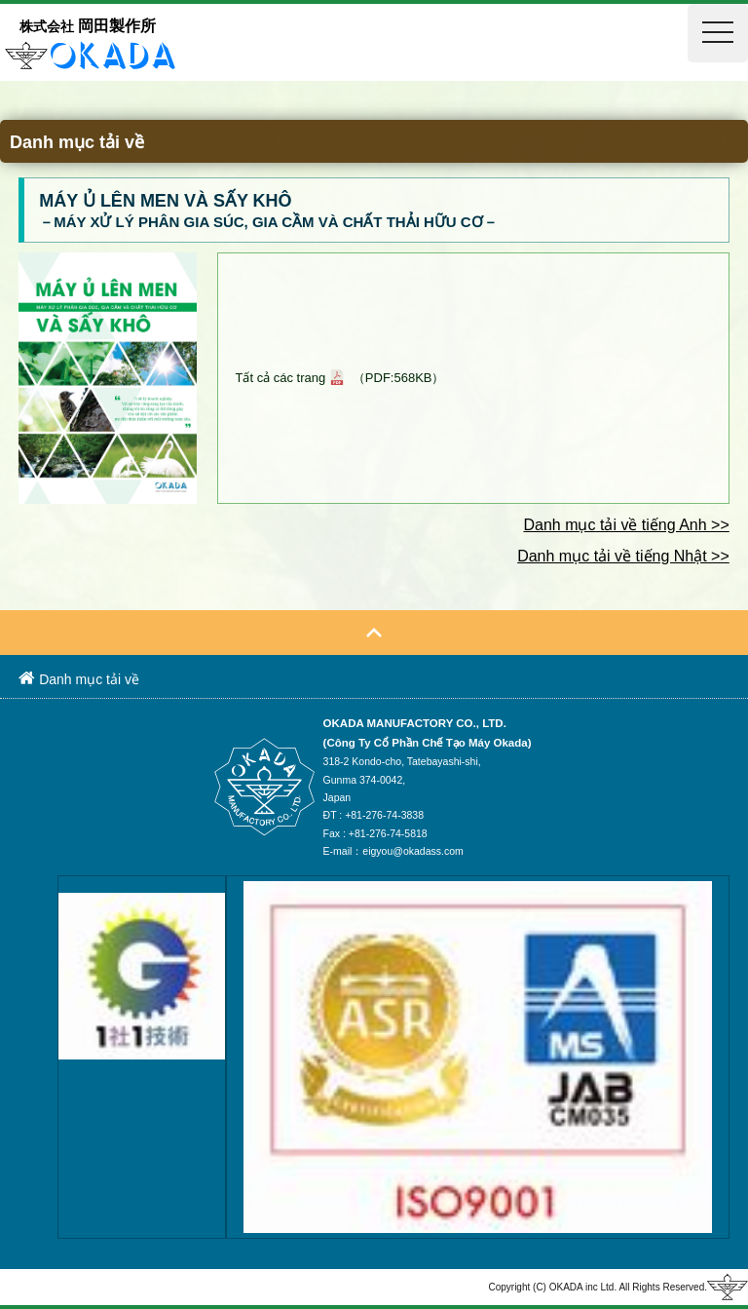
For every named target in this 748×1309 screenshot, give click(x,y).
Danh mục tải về (79, 678)
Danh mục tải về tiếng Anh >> (626, 525)
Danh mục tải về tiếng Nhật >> (623, 556)
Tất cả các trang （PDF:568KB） (339, 377)
